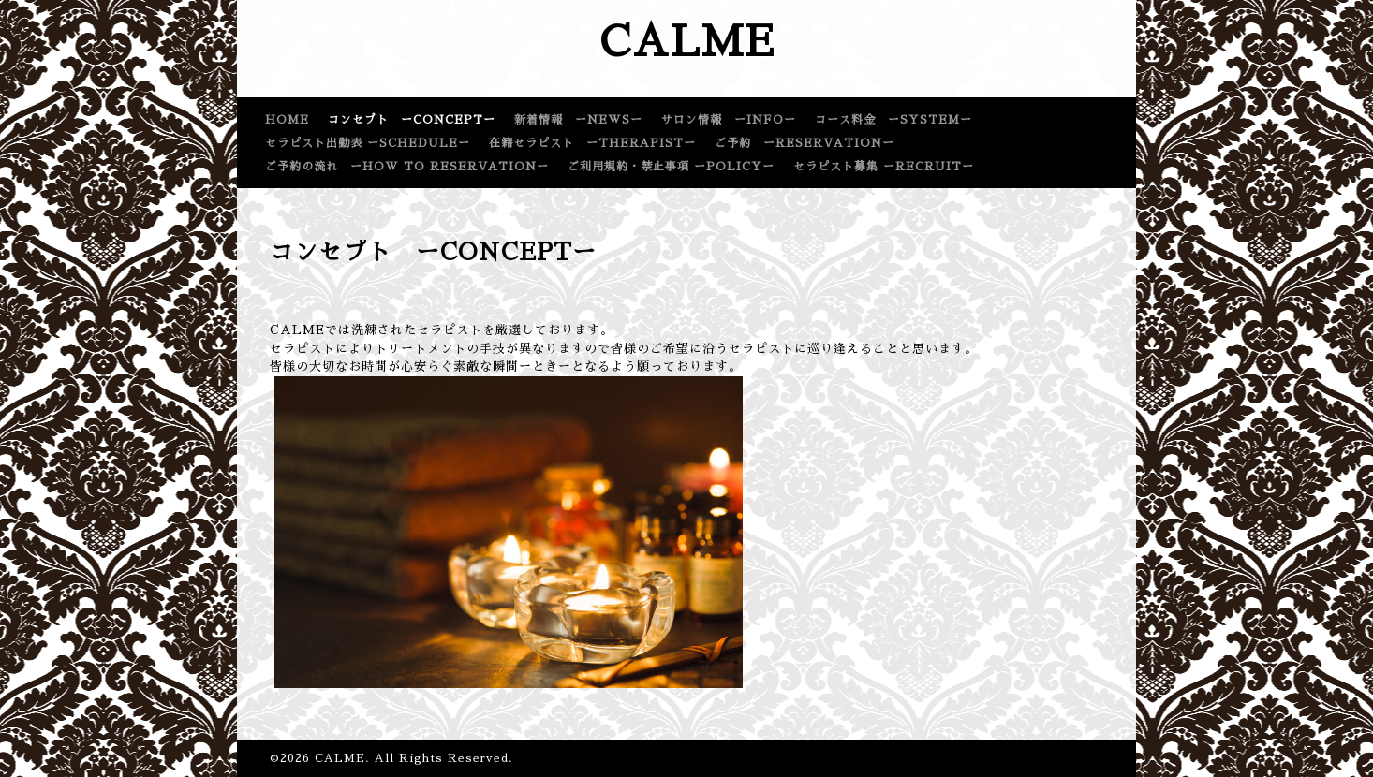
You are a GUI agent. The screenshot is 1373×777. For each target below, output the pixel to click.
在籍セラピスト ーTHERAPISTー (592, 143)
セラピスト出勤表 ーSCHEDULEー (367, 143)
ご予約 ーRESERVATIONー (804, 143)
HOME (287, 119)
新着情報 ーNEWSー (578, 119)
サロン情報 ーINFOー (728, 119)
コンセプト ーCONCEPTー (411, 119)
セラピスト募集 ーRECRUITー (883, 166)
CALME (687, 42)
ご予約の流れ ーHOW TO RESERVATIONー (407, 166)
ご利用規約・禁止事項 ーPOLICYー (671, 166)
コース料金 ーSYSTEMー (893, 119)
